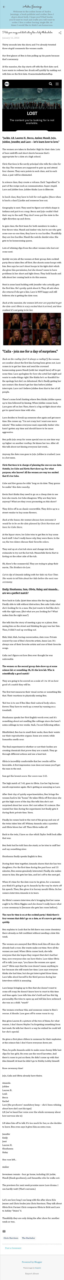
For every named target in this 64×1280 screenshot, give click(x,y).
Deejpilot (38, 1268)
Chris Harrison (11, 1238)
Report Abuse (32, 1274)
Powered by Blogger (32, 1262)
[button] (60, 33)
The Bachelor (28, 1238)
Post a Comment (13, 1248)
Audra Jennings (32, 6)
